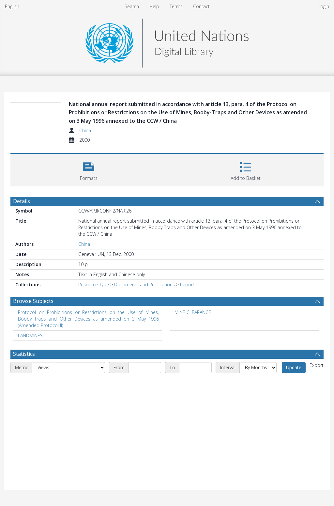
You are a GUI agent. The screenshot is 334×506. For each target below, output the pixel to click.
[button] (88, 169)
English (12, 6)
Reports (188, 284)
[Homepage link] (167, 41)
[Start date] (145, 367)
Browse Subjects (33, 301)
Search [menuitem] (132, 6)
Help (154, 6)
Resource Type (93, 284)
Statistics (24, 353)
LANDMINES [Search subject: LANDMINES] (30, 335)
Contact (201, 6)
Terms (176, 6)
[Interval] (258, 367)
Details (21, 201)
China (85, 130)
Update (293, 367)
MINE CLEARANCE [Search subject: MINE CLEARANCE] (193, 312)
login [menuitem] (324, 6)
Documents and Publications (144, 284)
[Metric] (68, 367)
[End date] (195, 367)
